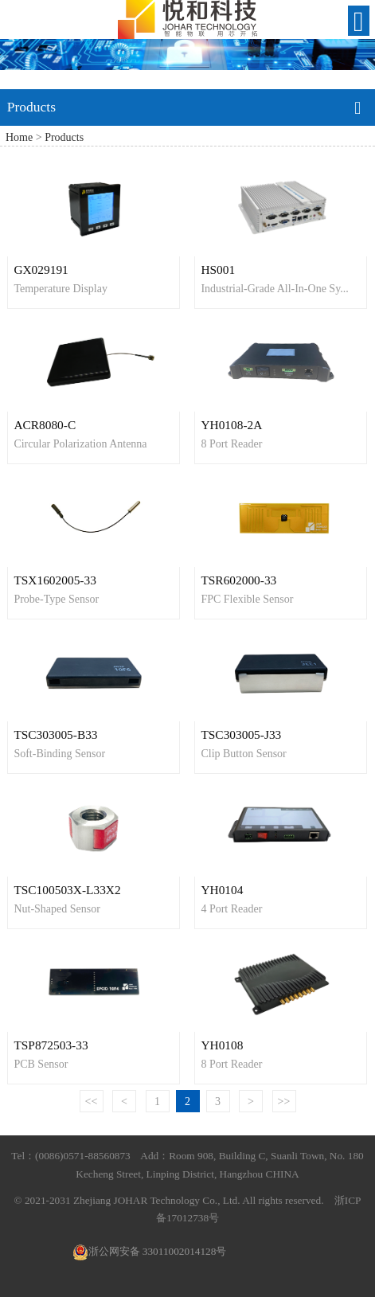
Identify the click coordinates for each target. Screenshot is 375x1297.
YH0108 (222, 1045)
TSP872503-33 (51, 1045)
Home (19, 137)
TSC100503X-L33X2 (67, 890)
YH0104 (222, 890)
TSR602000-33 (238, 580)
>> (284, 1102)
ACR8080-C (45, 425)
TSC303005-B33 (55, 734)
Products (64, 137)
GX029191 (41, 269)
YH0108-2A (231, 425)
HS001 (218, 269)
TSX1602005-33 (55, 580)
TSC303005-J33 (241, 734)
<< (91, 1102)
